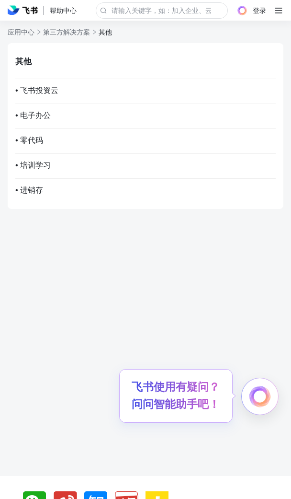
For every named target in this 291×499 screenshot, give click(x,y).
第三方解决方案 (66, 32)
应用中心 (21, 32)
